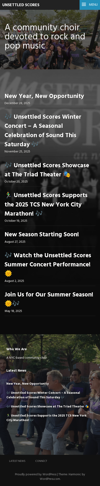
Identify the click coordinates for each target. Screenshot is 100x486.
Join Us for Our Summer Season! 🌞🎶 (49, 299)
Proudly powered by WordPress (35, 474)
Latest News (17, 461)
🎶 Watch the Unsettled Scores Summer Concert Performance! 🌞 (48, 265)
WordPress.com (50, 479)
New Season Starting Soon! (42, 235)
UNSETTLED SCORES (20, 5)
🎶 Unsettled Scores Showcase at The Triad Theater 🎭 (47, 170)
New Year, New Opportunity (44, 96)
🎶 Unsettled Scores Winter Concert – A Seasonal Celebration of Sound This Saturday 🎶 (43, 131)
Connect (41, 461)
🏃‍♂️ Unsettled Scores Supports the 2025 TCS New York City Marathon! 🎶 (46, 205)
